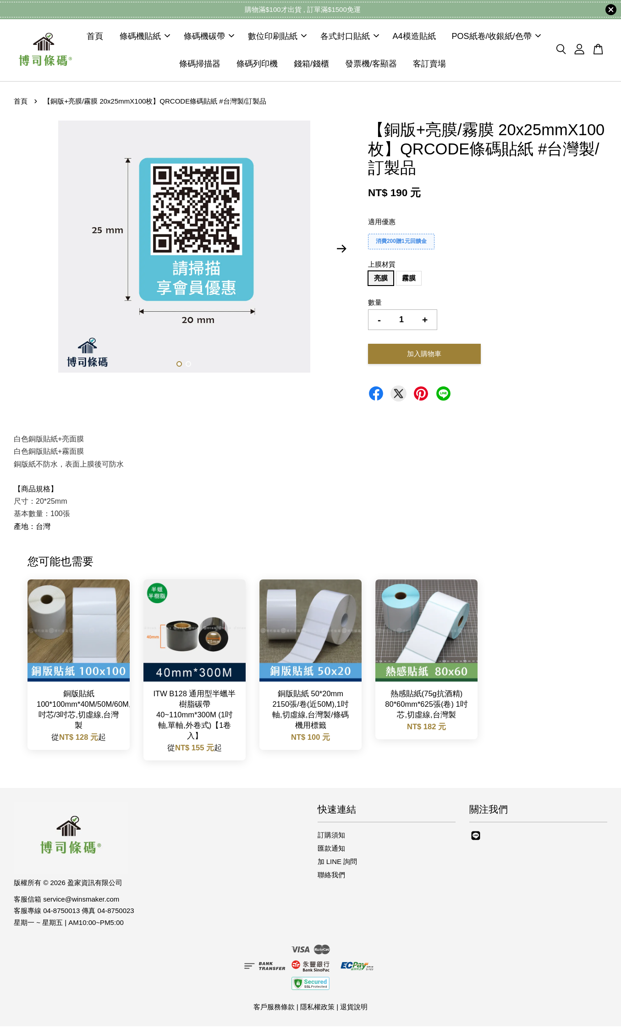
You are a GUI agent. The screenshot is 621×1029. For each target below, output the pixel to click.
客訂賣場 (429, 65)
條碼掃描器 (199, 65)
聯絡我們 (331, 877)
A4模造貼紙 (414, 37)
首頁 (95, 37)
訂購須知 (331, 838)
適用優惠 (382, 224)
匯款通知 (331, 851)
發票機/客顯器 (371, 65)
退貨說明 (354, 1009)
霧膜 (409, 281)
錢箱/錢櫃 (311, 65)
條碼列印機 (257, 65)
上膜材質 (382, 267)
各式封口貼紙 (349, 37)
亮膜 (381, 281)
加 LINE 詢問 (337, 864)
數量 (375, 305)
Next (341, 251)
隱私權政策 (317, 1009)
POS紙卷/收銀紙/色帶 (496, 37)
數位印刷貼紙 (277, 37)
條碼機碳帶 (209, 37)
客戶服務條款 (274, 1009)
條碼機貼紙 (145, 37)
